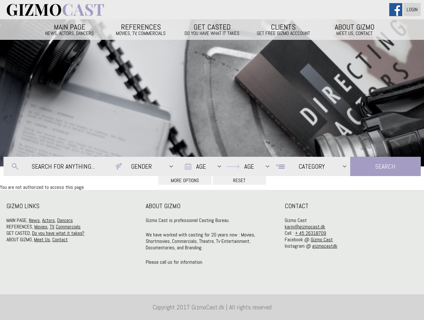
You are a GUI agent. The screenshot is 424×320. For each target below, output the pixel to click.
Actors (48, 220)
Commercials (68, 226)
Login (412, 9)
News (34, 220)
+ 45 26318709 (310, 233)
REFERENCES (141, 29)
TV (52, 226)
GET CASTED (212, 29)
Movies (41, 226)
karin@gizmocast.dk (305, 226)
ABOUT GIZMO (355, 29)
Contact (60, 239)
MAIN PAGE (70, 29)
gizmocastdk (324, 246)
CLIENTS (283, 29)
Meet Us (42, 239)
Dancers (65, 220)
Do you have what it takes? (58, 233)
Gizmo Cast (322, 239)
